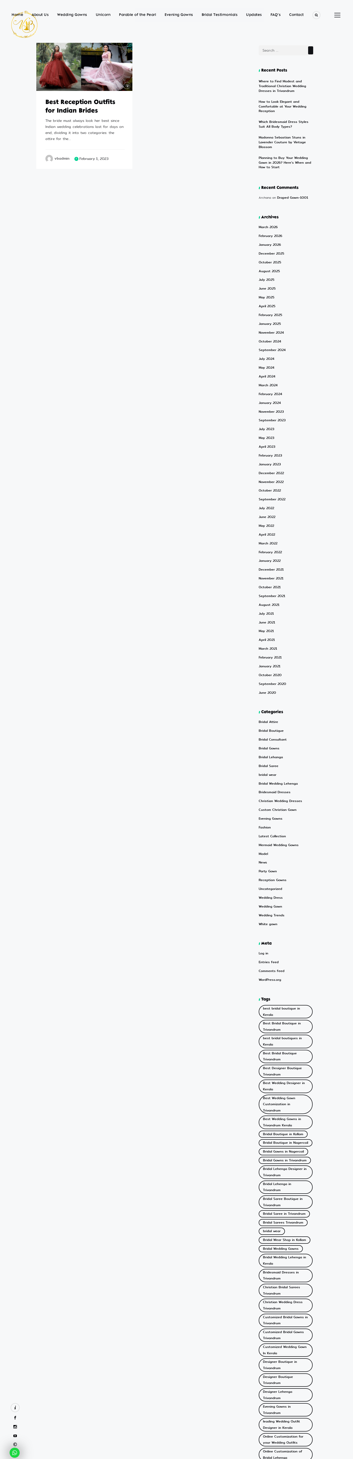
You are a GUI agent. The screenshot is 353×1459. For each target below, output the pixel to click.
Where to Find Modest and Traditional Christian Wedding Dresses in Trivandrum (286, 85)
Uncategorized (269, 842)
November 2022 (270, 454)
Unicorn (103, 15)
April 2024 (266, 354)
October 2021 (269, 554)
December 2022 (270, 445)
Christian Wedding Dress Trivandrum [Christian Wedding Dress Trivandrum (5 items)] (280, 1182)
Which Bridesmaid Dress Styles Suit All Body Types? (285, 117)
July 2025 (266, 262)
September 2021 (271, 562)
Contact (296, 15)
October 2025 (269, 245)
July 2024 (266, 337)
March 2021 (267, 612)
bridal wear (267, 733)
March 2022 (267, 512)
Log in (263, 904)
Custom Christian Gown (275, 767)
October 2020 (269, 637)
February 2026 (270, 220)
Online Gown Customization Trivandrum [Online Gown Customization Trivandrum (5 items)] (282, 1313)
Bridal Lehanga (270, 716)
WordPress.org (269, 929)
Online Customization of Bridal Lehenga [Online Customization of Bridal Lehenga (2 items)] (284, 1288)
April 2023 (266, 420)
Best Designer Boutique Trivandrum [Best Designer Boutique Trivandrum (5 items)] (279, 994)
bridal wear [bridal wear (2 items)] (271, 1120)
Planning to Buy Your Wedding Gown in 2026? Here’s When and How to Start (285, 148)
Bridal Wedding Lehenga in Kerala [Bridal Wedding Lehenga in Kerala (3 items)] (282, 1145)
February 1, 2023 (93, 158)
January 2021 (269, 629)
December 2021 (270, 537)
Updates (254, 15)
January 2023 (269, 437)
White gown (267, 875)
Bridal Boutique (270, 691)
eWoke (201, 1453)
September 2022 (271, 470)
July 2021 (266, 579)
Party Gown (267, 825)
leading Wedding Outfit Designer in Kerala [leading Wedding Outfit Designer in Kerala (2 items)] (279, 1263)
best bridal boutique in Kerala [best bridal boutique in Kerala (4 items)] (284, 957)
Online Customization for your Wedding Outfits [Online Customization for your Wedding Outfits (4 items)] (284, 1275)
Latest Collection (271, 791)
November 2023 (270, 387)
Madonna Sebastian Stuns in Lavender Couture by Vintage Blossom (286, 131)
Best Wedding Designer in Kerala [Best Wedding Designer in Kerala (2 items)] (281, 1007)
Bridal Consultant (271, 700)
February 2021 (269, 621)
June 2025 (266, 270)
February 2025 (269, 295)
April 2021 (266, 604)
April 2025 (266, 287)
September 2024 (271, 329)
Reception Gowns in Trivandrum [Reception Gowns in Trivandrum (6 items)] (285, 1324)
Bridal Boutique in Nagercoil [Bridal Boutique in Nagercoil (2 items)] (282, 1050)
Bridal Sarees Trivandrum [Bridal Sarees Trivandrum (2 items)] (280, 1113)
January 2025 (269, 303)
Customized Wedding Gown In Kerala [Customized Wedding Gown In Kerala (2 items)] (283, 1220)
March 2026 (268, 212)
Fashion (264, 783)
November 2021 (270, 545)
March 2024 (267, 362)
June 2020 (267, 654)
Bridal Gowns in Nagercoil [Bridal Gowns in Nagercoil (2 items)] (281, 1057)
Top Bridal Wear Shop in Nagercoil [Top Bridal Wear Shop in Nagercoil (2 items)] (280, 1341)
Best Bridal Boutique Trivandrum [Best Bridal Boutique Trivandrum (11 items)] (285, 984)
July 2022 (266, 479)
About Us (40, 15)
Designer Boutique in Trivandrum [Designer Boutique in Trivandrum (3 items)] (285, 1231)
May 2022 (266, 496)
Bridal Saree (268, 725)
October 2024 (269, 320)
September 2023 (271, 395)
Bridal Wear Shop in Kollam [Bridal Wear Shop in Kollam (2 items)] (282, 1128)
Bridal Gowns (268, 708)
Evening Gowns (179, 15)
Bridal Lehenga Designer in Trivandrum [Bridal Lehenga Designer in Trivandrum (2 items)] (282, 1074)
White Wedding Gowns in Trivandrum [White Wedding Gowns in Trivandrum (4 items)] (280, 1401)
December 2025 (270, 237)
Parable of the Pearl (137, 15)
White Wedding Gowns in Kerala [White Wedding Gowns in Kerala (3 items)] (285, 1391)
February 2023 (269, 429)
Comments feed (270, 921)
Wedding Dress (269, 850)
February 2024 (269, 370)
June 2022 (266, 487)
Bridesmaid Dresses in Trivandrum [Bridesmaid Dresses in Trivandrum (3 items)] (278, 1158)
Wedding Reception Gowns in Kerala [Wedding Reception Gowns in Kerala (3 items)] (283, 1381)
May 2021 (266, 596)
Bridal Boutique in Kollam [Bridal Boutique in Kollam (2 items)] (280, 1042)
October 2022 (269, 462)
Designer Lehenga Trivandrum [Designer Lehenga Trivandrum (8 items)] (284, 1246)
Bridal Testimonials (220, 15)
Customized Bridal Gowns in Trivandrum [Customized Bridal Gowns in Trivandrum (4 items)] (282, 1195)
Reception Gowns (271, 833)
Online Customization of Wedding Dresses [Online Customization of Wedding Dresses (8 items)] (280, 1301)
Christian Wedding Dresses (278, 758)
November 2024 (270, 312)
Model (263, 808)
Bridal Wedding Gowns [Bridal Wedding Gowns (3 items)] (278, 1135)
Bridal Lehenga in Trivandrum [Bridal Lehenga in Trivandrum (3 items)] (283, 1085)
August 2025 (268, 254)
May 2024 (266, 345)
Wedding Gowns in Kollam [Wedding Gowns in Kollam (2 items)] (281, 1364)
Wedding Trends (270, 867)
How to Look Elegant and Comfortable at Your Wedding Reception (286, 102)
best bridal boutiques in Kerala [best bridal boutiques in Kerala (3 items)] (285, 977)
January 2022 (269, 529)
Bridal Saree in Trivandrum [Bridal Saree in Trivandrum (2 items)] (281, 1105)
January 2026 (269, 228)
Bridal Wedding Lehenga (276, 741)
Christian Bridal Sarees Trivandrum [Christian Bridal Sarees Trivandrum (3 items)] (279, 1170)
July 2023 (266, 404)
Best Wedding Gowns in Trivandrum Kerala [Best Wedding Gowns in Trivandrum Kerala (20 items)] (279, 1032)
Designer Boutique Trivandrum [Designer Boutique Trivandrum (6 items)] (284, 1238)
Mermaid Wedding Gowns (277, 800)
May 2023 (266, 412)
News (262, 817)
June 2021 (266, 587)
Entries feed (268, 912)
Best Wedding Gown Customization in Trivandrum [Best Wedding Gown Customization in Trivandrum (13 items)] (282, 1019)
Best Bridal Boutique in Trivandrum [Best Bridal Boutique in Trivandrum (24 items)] (279, 966)
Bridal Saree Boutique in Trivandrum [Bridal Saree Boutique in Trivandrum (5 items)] (280, 1095)
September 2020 (271, 646)
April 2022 (266, 504)
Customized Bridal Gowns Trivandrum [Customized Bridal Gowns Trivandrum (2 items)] (280, 1208)
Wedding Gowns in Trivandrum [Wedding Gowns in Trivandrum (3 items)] (284, 1371)
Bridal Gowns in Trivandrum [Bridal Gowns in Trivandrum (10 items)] (282, 1065)
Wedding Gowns (72, 15)
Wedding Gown (269, 858)
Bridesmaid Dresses (273, 750)
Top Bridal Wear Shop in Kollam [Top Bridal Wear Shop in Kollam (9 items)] (284, 1331)
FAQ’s (276, 15)
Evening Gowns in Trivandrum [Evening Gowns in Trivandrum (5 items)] (283, 1253)
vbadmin (61, 158)
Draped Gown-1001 (291, 183)
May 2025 (266, 278)
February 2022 (269, 520)
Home (17, 15)
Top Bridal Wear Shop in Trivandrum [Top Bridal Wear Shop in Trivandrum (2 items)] (280, 1353)
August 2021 (268, 571)
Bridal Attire (267, 683)
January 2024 (269, 379)
